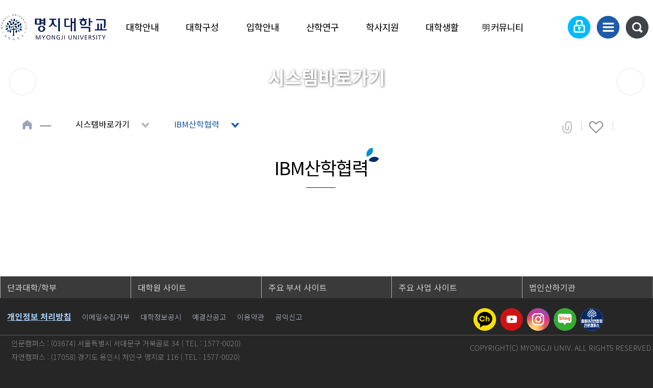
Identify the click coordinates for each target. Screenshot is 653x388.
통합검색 (637, 27)
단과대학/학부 (32, 287)
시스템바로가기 (102, 124)
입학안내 (262, 27)
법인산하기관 (552, 287)
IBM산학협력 (197, 124)
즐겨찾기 (596, 127)
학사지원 (382, 27)
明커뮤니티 (502, 27)
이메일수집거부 (106, 316)
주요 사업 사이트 (428, 287)
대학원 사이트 (162, 287)
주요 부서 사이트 (297, 287)
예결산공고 (209, 316)
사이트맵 (608, 27)
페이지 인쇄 (626, 127)
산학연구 (322, 27)
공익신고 (288, 316)
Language (551, 27)
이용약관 (250, 316)
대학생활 (442, 27)
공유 (567, 127)
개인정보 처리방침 (39, 316)
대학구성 (202, 27)
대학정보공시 (161, 316)
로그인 (579, 27)
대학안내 (142, 27)
